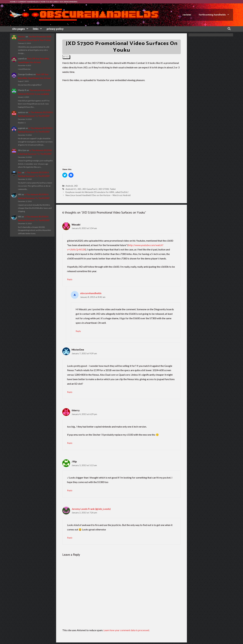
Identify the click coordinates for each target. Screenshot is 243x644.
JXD (76, 186)
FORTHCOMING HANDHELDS (216, 15)
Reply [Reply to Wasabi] (69, 279)
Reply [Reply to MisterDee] (69, 392)
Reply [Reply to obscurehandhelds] (78, 331)
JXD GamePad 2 (89, 189)
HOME (13, 1)
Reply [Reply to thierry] (69, 443)
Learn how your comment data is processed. (127, 630)
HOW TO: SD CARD (49, 1)
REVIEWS (187, 15)
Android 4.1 (71, 189)
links (38, 29)
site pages (21, 29)
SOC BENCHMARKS (68, 1)
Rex (19, 172)
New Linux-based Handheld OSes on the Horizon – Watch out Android (98, 195)
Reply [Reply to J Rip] (69, 490)
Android (69, 186)
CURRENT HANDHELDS (28, 1)
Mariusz (21, 36)
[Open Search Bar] (229, 29)
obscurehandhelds (91, 293)
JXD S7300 (103, 189)
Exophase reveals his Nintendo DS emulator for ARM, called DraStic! (97, 192)
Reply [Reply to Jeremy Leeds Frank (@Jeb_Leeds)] (69, 537)
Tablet (113, 189)
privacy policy (55, 29)
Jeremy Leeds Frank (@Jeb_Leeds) (91, 508)
